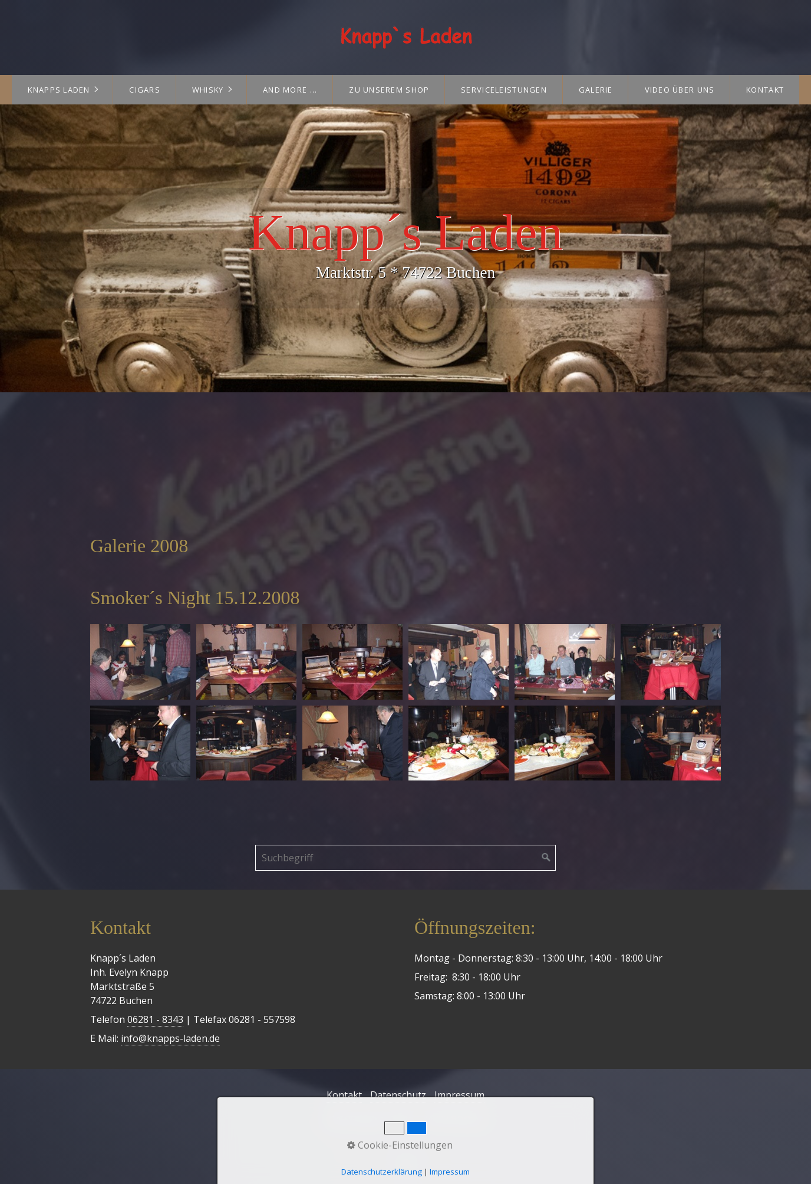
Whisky (208, 89)
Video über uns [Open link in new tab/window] (680, 89)
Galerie (596, 89)
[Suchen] (546, 858)
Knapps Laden (59, 89)
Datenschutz (398, 1094)
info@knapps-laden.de (170, 1038)
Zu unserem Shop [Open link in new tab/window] (389, 89)
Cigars (144, 89)
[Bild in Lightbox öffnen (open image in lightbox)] (140, 661)
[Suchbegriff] (405, 858)
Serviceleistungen (504, 89)
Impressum (459, 1094)
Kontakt (765, 89)
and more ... (290, 89)
